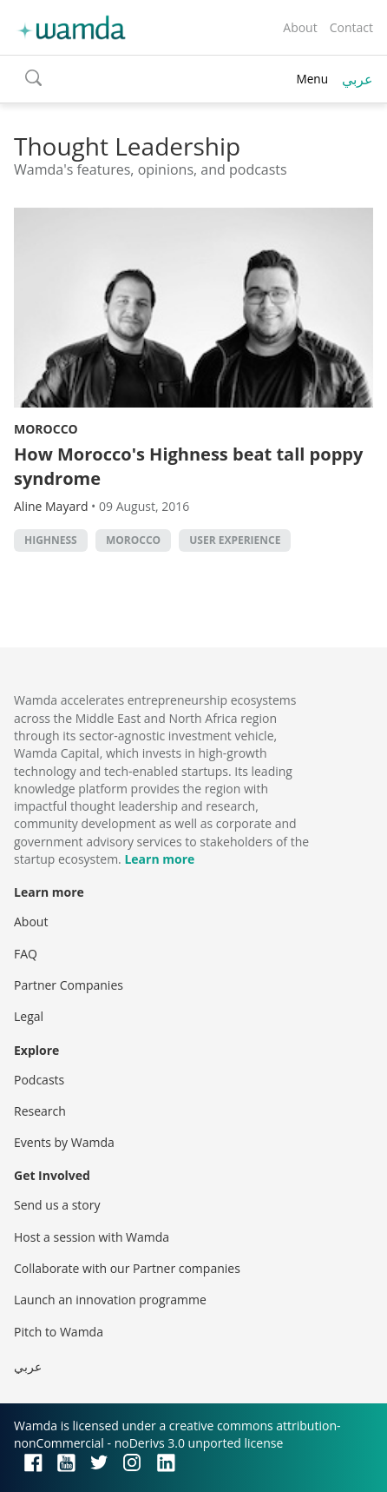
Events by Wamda (64, 1142)
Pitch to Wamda (58, 1331)
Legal (28, 1016)
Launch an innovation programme (110, 1299)
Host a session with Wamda (91, 1237)
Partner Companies (68, 985)
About (300, 27)
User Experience (234, 540)
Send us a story (57, 1205)
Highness (50, 540)
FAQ (25, 953)
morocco (133, 540)
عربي (357, 79)
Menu (312, 78)
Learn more (159, 859)
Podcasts (39, 1079)
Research (40, 1111)
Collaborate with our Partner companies (127, 1268)
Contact (351, 27)
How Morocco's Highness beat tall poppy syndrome (188, 466)
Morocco (46, 429)
